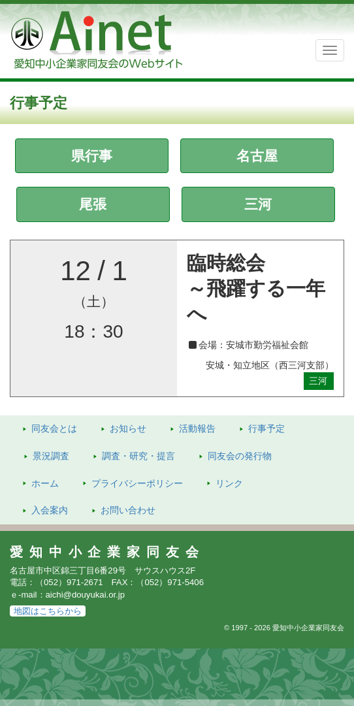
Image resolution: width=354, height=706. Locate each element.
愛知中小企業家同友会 (107, 552)
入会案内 (49, 510)
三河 (258, 204)
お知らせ (128, 428)
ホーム (45, 483)
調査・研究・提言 (138, 456)
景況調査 (51, 456)
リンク (229, 483)
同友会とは (54, 428)
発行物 (240, 456)
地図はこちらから (48, 611)
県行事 (91, 155)
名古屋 (257, 155)
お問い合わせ (128, 510)
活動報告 (197, 428)
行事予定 (266, 428)
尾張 (92, 204)
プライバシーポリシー (137, 483)
